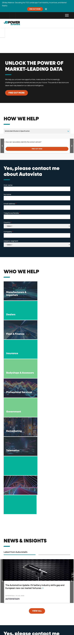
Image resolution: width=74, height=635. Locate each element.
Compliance (41, 621)
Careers (58, 621)
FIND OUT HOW (37, 149)
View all (37, 494)
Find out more (35, 9)
